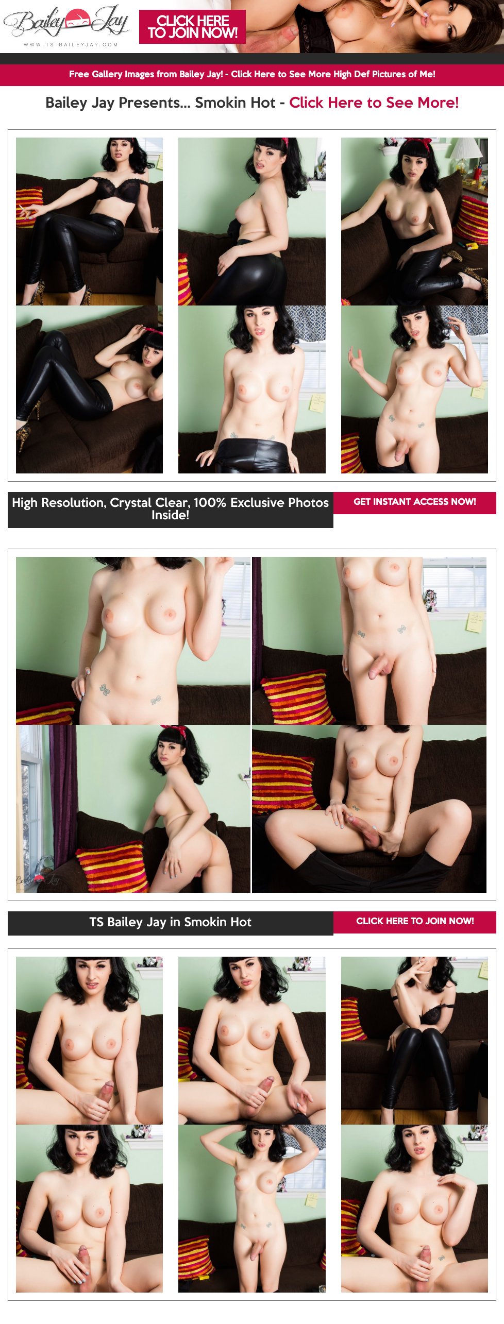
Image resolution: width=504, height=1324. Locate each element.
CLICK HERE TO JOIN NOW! (415, 922)
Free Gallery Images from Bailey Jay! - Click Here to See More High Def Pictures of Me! (252, 75)
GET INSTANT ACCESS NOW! (415, 502)
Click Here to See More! (374, 103)
